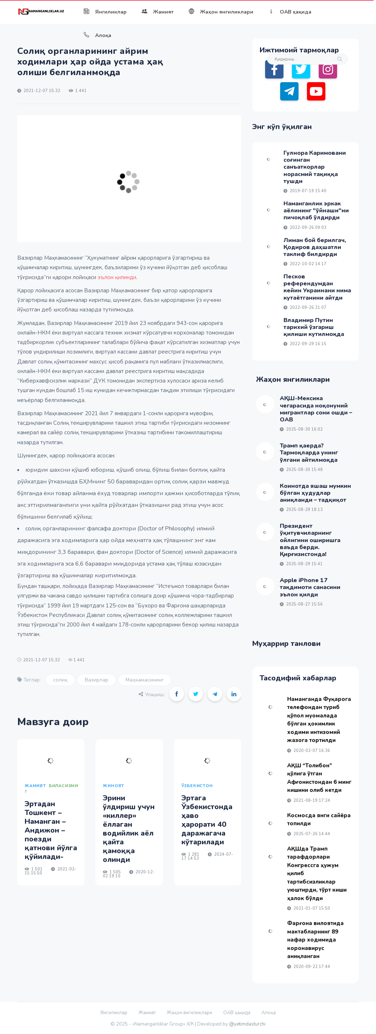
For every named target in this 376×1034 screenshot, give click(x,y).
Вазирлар (96, 679)
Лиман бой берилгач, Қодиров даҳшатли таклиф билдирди (314, 247)
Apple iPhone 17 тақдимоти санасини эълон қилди (310, 587)
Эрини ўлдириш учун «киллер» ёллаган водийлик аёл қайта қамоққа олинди (129, 829)
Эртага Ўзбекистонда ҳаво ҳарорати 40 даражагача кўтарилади (206, 820)
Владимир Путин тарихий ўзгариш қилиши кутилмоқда (313, 327)
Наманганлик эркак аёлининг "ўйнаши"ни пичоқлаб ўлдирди (316, 211)
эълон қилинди (117, 277)
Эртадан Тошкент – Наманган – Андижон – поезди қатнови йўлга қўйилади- (51, 830)
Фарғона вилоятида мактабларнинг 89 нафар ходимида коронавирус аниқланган (315, 940)
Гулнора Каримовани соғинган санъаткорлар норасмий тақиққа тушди (314, 167)
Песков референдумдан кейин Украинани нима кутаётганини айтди (317, 287)
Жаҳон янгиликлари (220, 11)
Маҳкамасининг (145, 679)
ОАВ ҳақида (289, 11)
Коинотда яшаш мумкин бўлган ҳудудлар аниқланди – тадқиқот (315, 493)
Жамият (157, 11)
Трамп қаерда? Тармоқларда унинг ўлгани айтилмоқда (309, 453)
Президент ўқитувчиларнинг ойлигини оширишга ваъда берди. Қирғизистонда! (310, 540)
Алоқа (97, 35)
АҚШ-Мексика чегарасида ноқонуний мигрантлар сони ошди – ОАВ (316, 409)
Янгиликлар (105, 11)
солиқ (60, 679)
